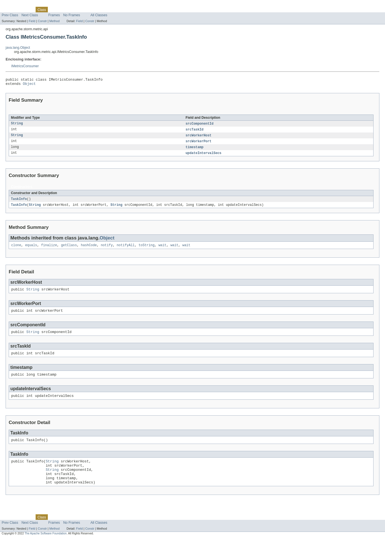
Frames (54, 15)
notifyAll (126, 249)
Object (29, 85)
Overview (9, 9)
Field (32, 21)
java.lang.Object (18, 48)
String (17, 125)
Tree (63, 9)
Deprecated (79, 9)
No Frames (71, 15)
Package (25, 9)
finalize (49, 249)
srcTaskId (195, 131)
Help (106, 9)
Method (54, 21)
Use (54, 9)
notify (107, 249)
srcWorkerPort (198, 144)
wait (162, 249)
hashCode (89, 249)
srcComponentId (200, 125)
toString (147, 249)
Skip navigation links (15, 5)
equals (31, 249)
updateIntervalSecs (203, 156)
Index (96, 9)
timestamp (195, 150)
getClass (69, 249)
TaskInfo (19, 202)
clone (16, 249)
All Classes (98, 15)
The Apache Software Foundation (46, 548)
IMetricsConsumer (25, 66)
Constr (42, 21)
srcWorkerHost (198, 138)
